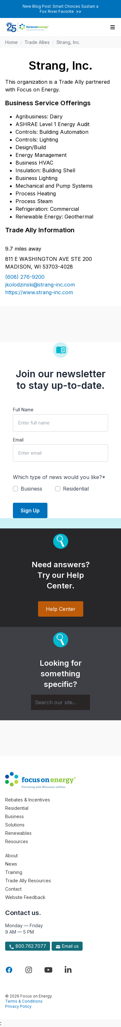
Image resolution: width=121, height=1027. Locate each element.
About (11, 855)
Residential (16, 808)
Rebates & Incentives (27, 799)
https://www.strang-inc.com (39, 292)
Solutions (15, 824)
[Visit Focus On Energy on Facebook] (9, 970)
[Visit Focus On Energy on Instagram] (29, 970)
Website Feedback (25, 897)
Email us (67, 946)
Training (13, 872)
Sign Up (30, 510)
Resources (16, 841)
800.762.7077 (27, 946)
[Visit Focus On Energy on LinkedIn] (68, 970)
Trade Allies (37, 42)
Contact (13, 889)
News (11, 864)
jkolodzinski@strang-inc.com (40, 284)
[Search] (60, 702)
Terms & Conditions (24, 1001)
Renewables (18, 833)
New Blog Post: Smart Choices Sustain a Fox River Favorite (60, 9)
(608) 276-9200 (25, 277)
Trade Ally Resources (28, 880)
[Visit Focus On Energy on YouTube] (48, 970)
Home (11, 42)
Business (14, 816)
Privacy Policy (18, 1006)
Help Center (61, 609)
